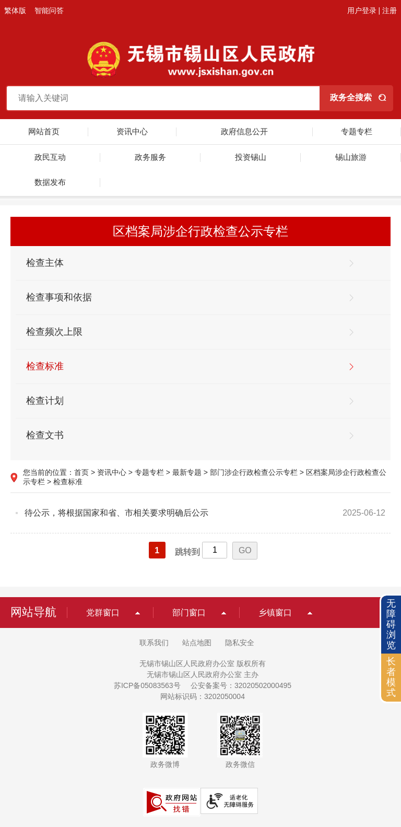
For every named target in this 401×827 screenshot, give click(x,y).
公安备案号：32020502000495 (241, 685)
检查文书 (45, 435)
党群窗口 (103, 612)
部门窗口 (189, 612)
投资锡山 (250, 157)
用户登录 (361, 10)
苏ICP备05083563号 (147, 685)
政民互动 (50, 157)
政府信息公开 (244, 131)
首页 (81, 472)
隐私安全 (239, 642)
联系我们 (154, 642)
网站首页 (44, 131)
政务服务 (150, 157)
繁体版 (15, 10)
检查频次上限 (54, 332)
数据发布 (50, 182)
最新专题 (187, 472)
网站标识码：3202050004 (202, 696)
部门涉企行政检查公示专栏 (254, 472)
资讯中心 (132, 131)
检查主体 (45, 263)
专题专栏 (356, 131)
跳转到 (187, 552)
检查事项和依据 (59, 297)
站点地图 (196, 642)
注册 (389, 10)
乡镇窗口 (275, 612)
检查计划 (45, 400)
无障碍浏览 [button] (391, 624)
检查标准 (45, 366)
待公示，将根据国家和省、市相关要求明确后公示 (116, 512)
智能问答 (49, 10)
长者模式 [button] (391, 676)
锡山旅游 (351, 157)
